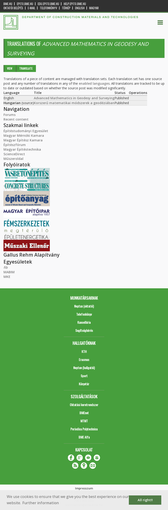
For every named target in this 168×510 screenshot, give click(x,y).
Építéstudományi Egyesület (25, 131)
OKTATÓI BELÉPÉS (13, 7)
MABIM (9, 272)
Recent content (16, 119)
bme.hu (7, 3)
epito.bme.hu (25, 3)
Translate (25, 68)
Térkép (66, 7)
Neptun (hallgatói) (84, 367)
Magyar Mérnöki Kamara (23, 135)
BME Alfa (84, 437)
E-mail (31, 7)
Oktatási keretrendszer (84, 404)
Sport (84, 375)
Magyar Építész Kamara (23, 140)
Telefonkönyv (48, 7)
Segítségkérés (84, 330)
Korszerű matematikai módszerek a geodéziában (74, 103)
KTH (84, 351)
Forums (9, 114)
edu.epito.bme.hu (48, 3)
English (80, 7)
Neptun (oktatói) (84, 306)
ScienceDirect (14, 154)
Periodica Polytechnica (84, 428)
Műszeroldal (13, 158)
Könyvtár (84, 383)
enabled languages (94, 83)
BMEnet (84, 412)
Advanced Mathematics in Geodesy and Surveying (74, 98)
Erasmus (84, 359)
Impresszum (84, 488)
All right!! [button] (145, 500)
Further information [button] (40, 502)
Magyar (94, 7)
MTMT (84, 420)
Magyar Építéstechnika (22, 149)
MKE (6, 276)
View (9, 68)
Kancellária (84, 322)
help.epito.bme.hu (75, 3)
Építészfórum (14, 145)
